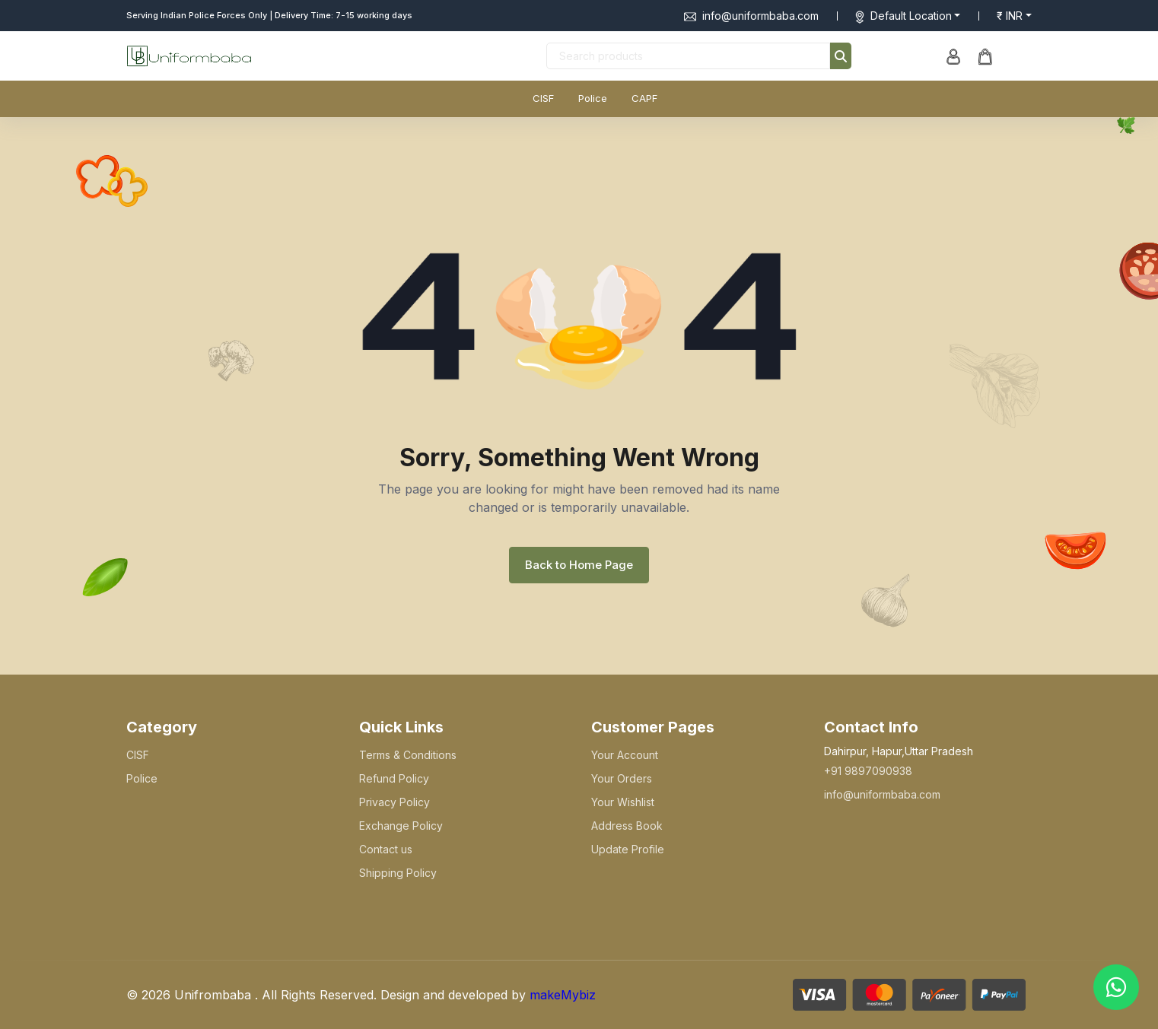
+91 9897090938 (868, 770)
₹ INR (1010, 15)
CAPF (644, 98)
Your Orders (621, 778)
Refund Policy (394, 778)
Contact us (385, 849)
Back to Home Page (579, 564)
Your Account (624, 754)
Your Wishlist (622, 802)
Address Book (627, 825)
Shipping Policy (398, 872)
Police (592, 98)
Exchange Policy (401, 825)
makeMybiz (563, 994)
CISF (543, 98)
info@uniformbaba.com (751, 15)
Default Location (911, 15)
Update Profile (627, 849)
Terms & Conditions (408, 754)
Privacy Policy (394, 802)
